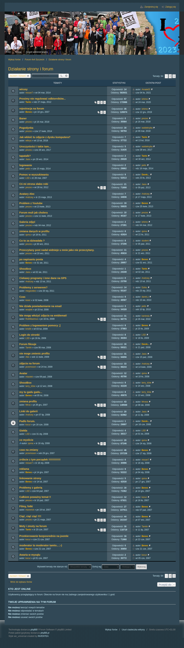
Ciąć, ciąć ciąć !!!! (30, 516)
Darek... (145, 174)
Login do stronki (29, 334)
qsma (28, 234)
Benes (29, 112)
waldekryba (147, 128)
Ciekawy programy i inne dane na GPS (42, 278)
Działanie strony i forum (30, 68)
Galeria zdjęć (27, 221)
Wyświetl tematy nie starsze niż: (64, 566)
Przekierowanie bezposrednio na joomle (44, 536)
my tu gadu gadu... (30, 392)
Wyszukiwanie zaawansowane (66, 76)
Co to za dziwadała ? (32, 240)
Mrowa (145, 401)
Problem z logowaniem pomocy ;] (40, 325)
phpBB (34, 629)
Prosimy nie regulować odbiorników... (42, 98)
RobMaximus (32, 319)
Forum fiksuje (27, 344)
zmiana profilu (28, 401)
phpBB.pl (45, 633)
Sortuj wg (105, 566)
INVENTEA (43, 636)
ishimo (145, 99)
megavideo (31, 291)
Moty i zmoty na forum (33, 526)
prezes (29, 122)
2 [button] (170, 76)
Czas (22, 296)
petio (28, 168)
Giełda (23, 430)
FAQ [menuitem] (8, 52)
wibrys (29, 140)
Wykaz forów (111, 629)
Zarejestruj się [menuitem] (151, 7)
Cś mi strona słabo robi (33, 184)
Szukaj (61, 76)
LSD (28, 178)
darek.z (145, 297)
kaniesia (146, 316)
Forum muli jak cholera (33, 212)
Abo (27, 357)
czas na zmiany (28, 449)
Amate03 (146, 89)
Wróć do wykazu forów (21, 582)
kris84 (28, 329)
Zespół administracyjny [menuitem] (37, 52)
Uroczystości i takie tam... (35, 146)
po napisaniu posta (31, 259)
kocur (28, 424)
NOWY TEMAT (18, 75)
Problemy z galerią (30, 487)
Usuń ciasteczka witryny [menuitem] (133, 629)
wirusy (23, 89)
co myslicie (26, 439)
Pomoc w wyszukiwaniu (34, 174)
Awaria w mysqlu (29, 554)
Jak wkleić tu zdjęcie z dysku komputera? (44, 137)
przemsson (31, 367)
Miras (28, 405)
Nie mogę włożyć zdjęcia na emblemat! (43, 315)
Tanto (28, 102)
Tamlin (29, 347)
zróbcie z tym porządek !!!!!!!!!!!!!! (40, 459)
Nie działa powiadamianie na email (40, 306)
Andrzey (29, 197)
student (145, 240)
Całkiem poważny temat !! (35, 497)
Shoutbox (25, 268)
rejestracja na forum (31, 108)
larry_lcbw (30, 386)
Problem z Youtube (31, 203)
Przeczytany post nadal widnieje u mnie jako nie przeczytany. (56, 250)
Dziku (144, 287)
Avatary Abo (26, 193)
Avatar (23, 373)
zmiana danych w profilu (34, 231)
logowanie (25, 165)
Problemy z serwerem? (33, 287)
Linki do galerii (28, 411)
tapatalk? (25, 155)
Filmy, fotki (26, 506)
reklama (24, 468)
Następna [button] (174, 76)
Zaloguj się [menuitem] (170, 7)
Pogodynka (26, 127)
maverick (30, 509)
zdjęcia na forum (29, 363)
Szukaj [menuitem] (18, 52)
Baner (23, 118)
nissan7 (29, 92)
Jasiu (28, 159)
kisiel (28, 300)
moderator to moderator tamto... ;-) (40, 545)
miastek (29, 376)
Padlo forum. (27, 421)
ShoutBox (25, 382)
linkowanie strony (30, 478)
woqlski (29, 309)
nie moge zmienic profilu (34, 353)
